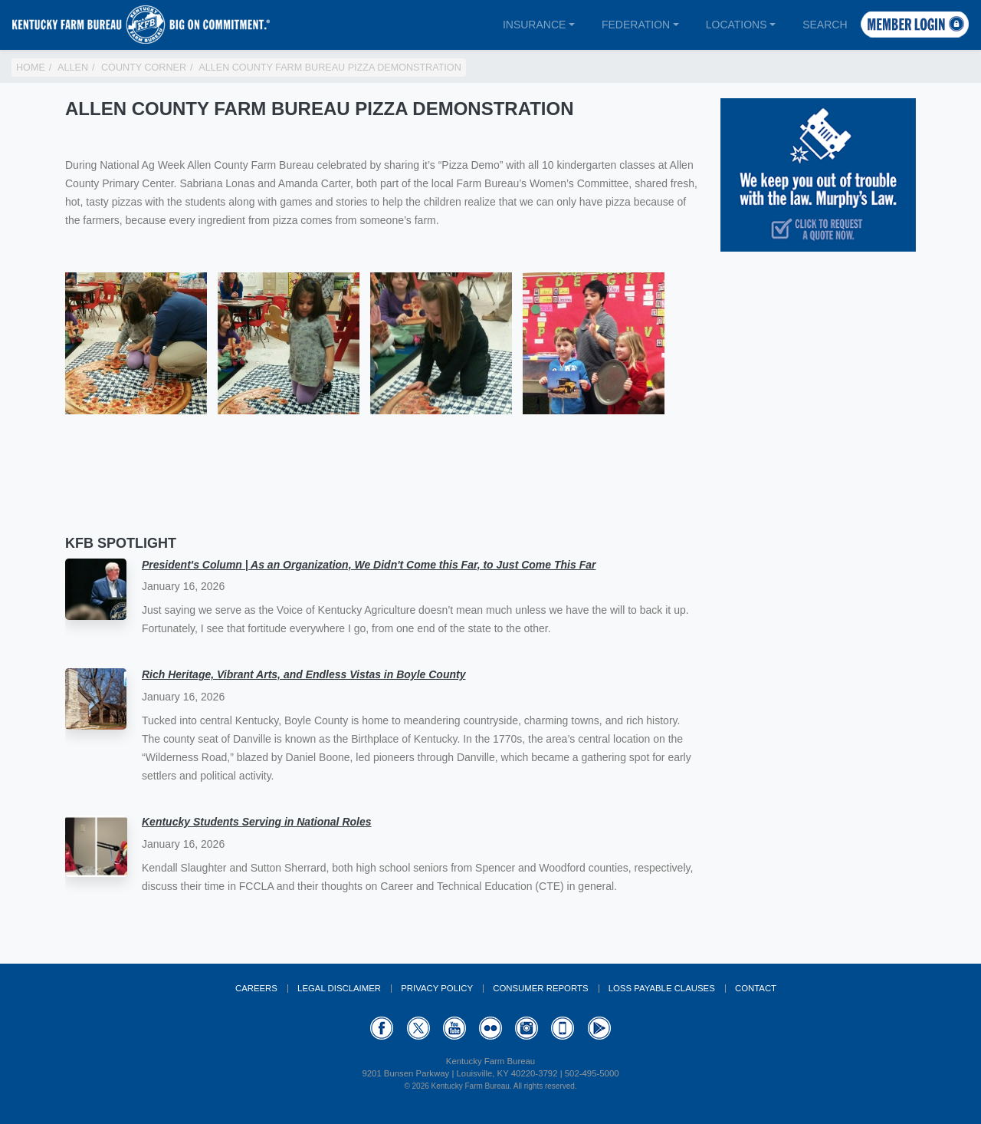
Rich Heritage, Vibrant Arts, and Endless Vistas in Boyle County (303, 674)
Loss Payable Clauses (662, 988)
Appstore (562, 1028)
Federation (636, 24)
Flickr (490, 1028)
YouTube (454, 1028)
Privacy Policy (437, 988)
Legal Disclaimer (339, 988)
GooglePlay (599, 1028)
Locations (736, 24)
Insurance (534, 24)
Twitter (418, 1028)
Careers (256, 988)
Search (824, 24)
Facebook (381, 1028)
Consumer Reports (540, 988)
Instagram (526, 1028)
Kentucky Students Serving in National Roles (257, 822)
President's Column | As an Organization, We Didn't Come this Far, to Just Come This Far (368, 565)
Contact (755, 988)
